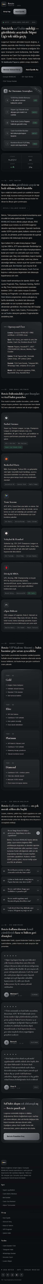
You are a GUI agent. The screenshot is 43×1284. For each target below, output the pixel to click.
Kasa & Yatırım (7, 1225)
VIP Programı (6, 1229)
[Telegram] (8, 1275)
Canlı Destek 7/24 (8, 1246)
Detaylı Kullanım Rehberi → (15, 210)
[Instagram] (12, 1275)
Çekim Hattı (6, 1233)
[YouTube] (17, 1275)
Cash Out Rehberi (8, 1201)
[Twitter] (3, 1275)
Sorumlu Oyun (7, 1257)
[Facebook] (21, 1275)
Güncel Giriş (6, 1222)
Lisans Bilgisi (6, 1261)
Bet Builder (5, 1197)
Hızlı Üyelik (5, 1218)
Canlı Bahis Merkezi (9, 1194)
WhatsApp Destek (8, 1253)
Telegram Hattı (7, 1249)
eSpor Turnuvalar (8, 1205)
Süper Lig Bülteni (8, 1190)
